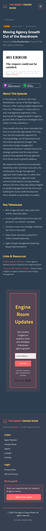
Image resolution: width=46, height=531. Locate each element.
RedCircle (16, 74)
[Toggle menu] (40, 6)
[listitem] (12, 85)
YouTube (7, 457)
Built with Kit (23, 380)
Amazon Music (10, 444)
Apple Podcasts (10, 439)
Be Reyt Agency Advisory (13, 261)
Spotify (7, 448)
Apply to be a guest (24, 497)
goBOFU (15, 427)
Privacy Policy (10, 469)
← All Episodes (8, 19)
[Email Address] (28, 356)
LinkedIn (8, 453)
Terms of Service (11, 474)
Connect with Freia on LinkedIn (16, 268)
